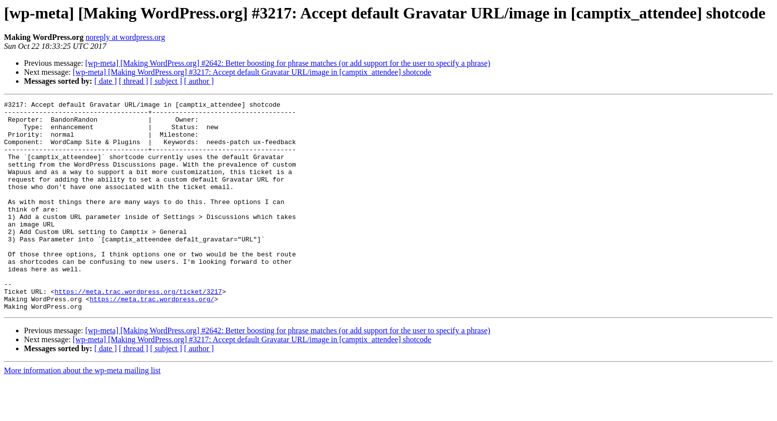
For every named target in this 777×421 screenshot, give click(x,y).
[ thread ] (133, 81)
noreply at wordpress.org (125, 37)
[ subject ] (166, 81)
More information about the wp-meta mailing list (82, 412)
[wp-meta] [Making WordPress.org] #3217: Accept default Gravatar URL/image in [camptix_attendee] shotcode (252, 72)
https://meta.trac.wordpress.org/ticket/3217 (138, 330)
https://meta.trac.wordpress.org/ (152, 339)
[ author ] (199, 81)
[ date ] (105, 81)
